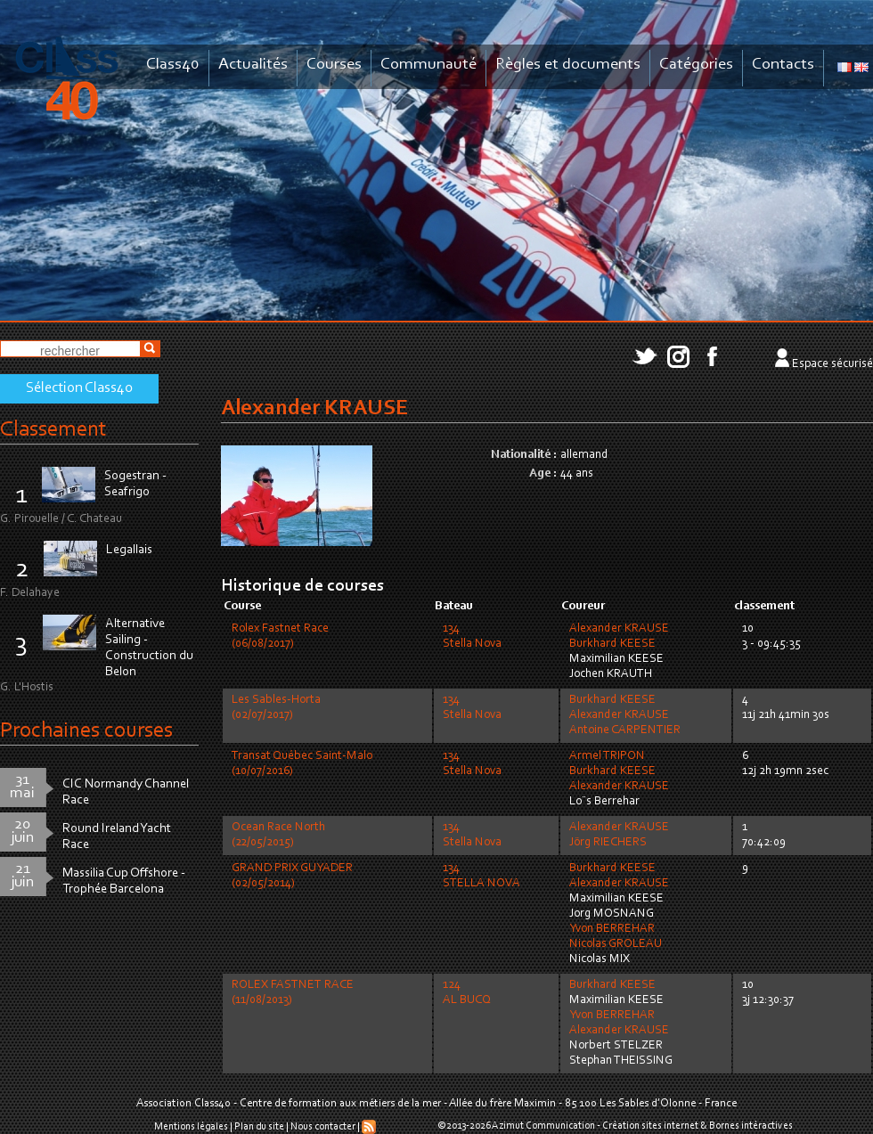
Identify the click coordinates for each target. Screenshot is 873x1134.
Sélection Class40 (79, 388)
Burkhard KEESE (612, 644)
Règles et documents (567, 64)
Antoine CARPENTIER (625, 730)
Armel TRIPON (607, 756)
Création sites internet (650, 1126)
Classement (53, 430)
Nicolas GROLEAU (615, 944)
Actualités (253, 64)
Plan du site (259, 1127)
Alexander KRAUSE (619, 629)
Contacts (783, 64)
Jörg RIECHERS (608, 842)
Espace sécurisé (832, 364)
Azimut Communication (543, 1126)
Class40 (173, 64)
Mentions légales (191, 1127)
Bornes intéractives (751, 1126)
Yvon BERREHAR (612, 929)
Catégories (696, 64)
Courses (334, 64)
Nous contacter (322, 1127)
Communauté (428, 64)
